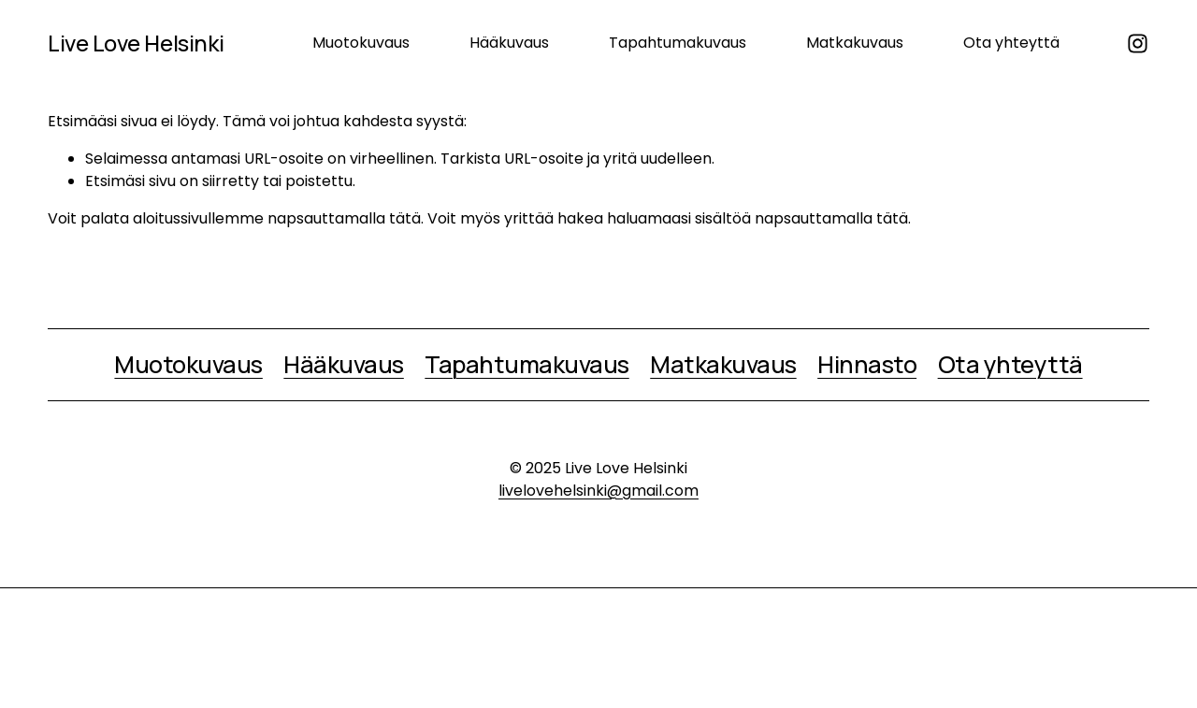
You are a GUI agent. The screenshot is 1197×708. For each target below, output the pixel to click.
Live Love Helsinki (136, 43)
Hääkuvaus (509, 42)
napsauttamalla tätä (344, 218)
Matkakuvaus (854, 42)
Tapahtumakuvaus (677, 42)
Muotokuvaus (361, 42)
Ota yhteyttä (1011, 42)
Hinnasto (866, 365)
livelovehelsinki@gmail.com (598, 490)
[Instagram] (1137, 43)
